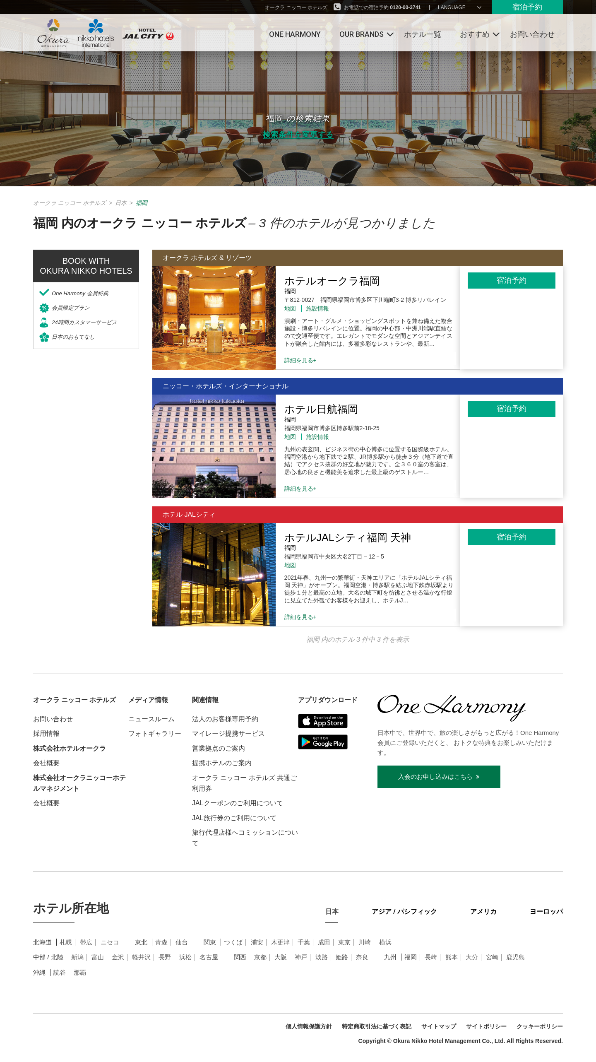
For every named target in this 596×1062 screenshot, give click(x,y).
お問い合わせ (532, 34)
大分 (472, 957)
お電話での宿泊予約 (382, 7)
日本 (121, 203)
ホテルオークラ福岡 (332, 281)
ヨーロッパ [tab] (546, 911)
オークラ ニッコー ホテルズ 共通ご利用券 (244, 783)
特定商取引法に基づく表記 (376, 1026)
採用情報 (46, 733)
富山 (97, 957)
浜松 (185, 957)
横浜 (385, 942)
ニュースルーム (151, 718)
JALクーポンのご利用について (237, 803)
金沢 (118, 957)
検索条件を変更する (298, 135)
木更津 (280, 942)
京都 (260, 957)
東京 (344, 942)
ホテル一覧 (422, 34)
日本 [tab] (332, 911)
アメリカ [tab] (483, 911)
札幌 (66, 942)
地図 (290, 308)
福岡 (410, 957)
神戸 (301, 957)
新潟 (77, 957)
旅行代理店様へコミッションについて (245, 838)
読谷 (59, 972)
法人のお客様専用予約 (225, 718)
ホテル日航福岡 (321, 409)
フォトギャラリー (154, 733)
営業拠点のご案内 (218, 748)
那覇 (80, 972)
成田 (324, 942)
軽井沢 (141, 957)
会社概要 (46, 762)
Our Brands (361, 34)
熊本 (451, 957)
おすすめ (475, 34)
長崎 (431, 957)
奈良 (362, 957)
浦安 (257, 942)
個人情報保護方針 (309, 1026)
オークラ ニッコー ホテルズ (296, 7)
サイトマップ (438, 1026)
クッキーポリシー (540, 1026)
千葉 (304, 942)
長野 (165, 957)
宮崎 (492, 957)
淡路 (321, 957)
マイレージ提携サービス (228, 733)
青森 (161, 942)
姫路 (342, 957)
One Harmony (295, 34)
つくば (233, 942)
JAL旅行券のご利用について (234, 817)
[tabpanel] (298, 968)
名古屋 (208, 957)
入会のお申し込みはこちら (439, 776)
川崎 (364, 942)
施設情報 (317, 308)
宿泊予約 (527, 7)
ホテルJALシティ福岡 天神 (347, 537)
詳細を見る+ (300, 360)
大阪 (280, 957)
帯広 (86, 942)
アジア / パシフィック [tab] (404, 911)
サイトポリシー (486, 1026)
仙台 (181, 942)
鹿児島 (515, 957)
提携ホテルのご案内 (222, 762)
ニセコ (110, 942)
